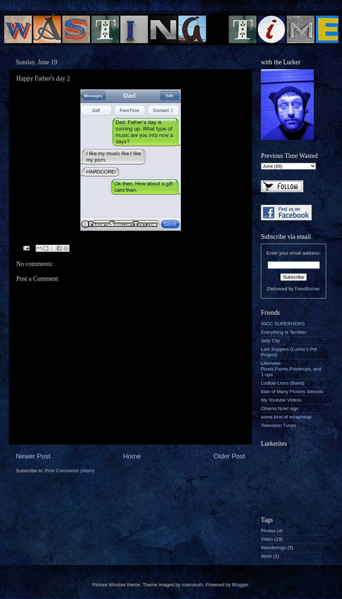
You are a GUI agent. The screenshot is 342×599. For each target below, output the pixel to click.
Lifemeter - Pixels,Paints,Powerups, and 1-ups (291, 369)
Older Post (229, 456)
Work (266, 556)
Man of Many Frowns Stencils (292, 391)
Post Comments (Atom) (69, 470)
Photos (268, 530)
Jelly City (270, 340)
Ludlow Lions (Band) (282, 383)
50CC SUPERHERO (283, 323)
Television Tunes (278, 425)
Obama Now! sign (280, 408)
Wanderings (273, 547)
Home (132, 456)
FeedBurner (307, 288)
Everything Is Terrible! (284, 332)
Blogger (240, 584)
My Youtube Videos (281, 400)
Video (267, 539)
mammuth (192, 584)
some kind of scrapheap (286, 417)
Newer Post (33, 456)
